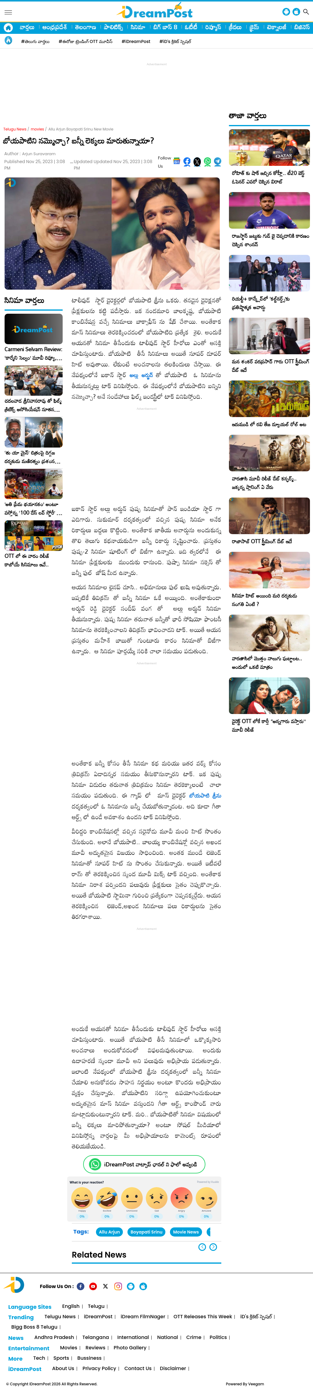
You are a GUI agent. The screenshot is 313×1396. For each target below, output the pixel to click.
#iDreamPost (136, 41)
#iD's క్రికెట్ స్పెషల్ (175, 41)
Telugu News (15, 129)
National (167, 1338)
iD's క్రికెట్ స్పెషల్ (255, 1317)
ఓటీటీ (191, 26)
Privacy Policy (99, 1369)
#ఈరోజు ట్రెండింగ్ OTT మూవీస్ (85, 41)
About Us (63, 1369)
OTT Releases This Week (203, 1317)
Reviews (95, 1348)
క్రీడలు (235, 26)
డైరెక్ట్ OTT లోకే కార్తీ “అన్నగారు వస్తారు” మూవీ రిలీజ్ (269, 725)
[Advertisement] (156, 81)
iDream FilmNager (143, 1317)
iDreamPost (98, 1317)
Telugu (96, 1307)
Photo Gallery (130, 1348)
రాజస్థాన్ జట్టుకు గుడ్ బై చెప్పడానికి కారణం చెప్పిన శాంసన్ (270, 240)
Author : (30, 154)
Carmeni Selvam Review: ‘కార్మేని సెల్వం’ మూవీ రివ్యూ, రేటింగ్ (33, 353)
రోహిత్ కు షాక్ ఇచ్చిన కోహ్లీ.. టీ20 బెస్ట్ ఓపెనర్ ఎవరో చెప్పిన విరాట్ (268, 177)
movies (37, 129)
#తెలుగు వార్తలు (35, 41)
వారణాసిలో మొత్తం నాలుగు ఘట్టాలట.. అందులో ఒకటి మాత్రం (267, 662)
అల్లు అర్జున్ (141, 375)
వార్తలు (27, 26)
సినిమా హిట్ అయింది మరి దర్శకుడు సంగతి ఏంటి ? (264, 600)
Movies (68, 1348)
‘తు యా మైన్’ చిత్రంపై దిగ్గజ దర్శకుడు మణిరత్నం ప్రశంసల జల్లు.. (31, 457)
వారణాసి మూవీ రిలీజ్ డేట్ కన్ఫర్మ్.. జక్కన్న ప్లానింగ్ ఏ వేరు (264, 482)
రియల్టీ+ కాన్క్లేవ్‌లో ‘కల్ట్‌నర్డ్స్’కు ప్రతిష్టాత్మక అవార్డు (261, 303)
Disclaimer (173, 1369)
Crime (193, 1338)
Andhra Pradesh (54, 1338)
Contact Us (138, 1369)
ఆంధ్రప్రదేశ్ (54, 26)
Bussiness (89, 1358)
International (133, 1338)
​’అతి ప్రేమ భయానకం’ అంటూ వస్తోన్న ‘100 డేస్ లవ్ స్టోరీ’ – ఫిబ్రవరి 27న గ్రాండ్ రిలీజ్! (32, 508)
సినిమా (138, 26)
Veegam (256, 1384)
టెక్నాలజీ (276, 26)
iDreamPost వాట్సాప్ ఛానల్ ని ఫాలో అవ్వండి (150, 1164)
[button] (213, 1247)
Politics (218, 1338)
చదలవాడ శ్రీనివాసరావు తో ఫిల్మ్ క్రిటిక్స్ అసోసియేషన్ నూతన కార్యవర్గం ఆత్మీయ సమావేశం (33, 405)
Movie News (186, 1232)
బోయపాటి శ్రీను (205, 795)
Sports (61, 1358)
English (71, 1307)
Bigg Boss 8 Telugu (34, 1327)
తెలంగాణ (85, 26)
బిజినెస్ (302, 26)
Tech (39, 1358)
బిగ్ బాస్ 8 (165, 26)
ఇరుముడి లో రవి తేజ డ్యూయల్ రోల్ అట (269, 424)
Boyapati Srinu (146, 1232)
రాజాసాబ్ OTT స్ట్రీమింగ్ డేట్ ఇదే (262, 541)
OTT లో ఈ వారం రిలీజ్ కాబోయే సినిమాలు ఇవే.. (27, 560)
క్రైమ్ (254, 26)
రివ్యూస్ (213, 26)
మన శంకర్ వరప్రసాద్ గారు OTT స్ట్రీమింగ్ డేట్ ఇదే (270, 365)
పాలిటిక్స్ (113, 26)
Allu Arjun (109, 1232)
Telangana (95, 1338)
